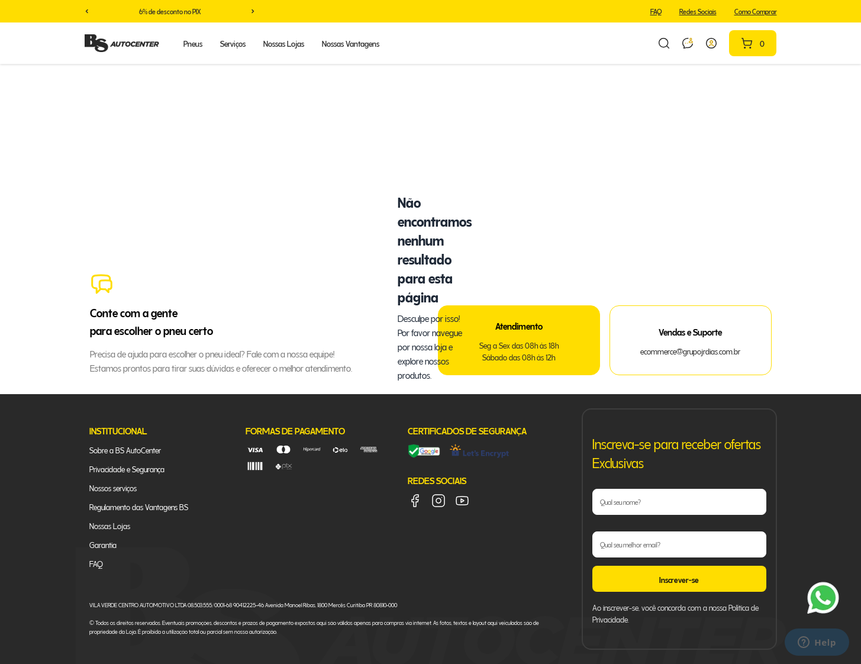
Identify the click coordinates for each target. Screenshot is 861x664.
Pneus (192, 43)
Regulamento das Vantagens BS (138, 506)
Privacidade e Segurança (127, 468)
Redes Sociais (698, 11)
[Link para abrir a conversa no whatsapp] (688, 43)
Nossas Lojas (283, 43)
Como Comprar (755, 11)
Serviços (233, 43)
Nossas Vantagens (350, 43)
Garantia (103, 544)
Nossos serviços (113, 487)
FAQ (656, 11)
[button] (87, 11)
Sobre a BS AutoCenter (125, 449)
